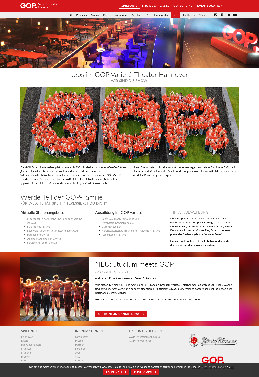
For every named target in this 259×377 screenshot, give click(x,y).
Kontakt (79, 360)
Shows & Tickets (155, 5)
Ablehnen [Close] (114, 372)
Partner (79, 344)
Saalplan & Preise (100, 14)
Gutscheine (183, 5)
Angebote (136, 14)
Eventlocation (210, 5)
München (26, 352)
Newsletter (205, 14)
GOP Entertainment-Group (145, 336)
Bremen (25, 356)
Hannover (27, 336)
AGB (78, 356)
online (179, 244)
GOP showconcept (140, 340)
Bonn (24, 360)
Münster (26, 348)
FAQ (148, 14)
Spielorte (129, 5)
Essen (24, 340)
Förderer (80, 348)
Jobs (175, 14)
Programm (81, 14)
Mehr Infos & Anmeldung (119, 314)
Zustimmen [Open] (143, 372)
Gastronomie (121, 14)
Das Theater (188, 14)
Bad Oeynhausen (31, 344)
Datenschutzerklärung (213, 366)
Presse (79, 340)
